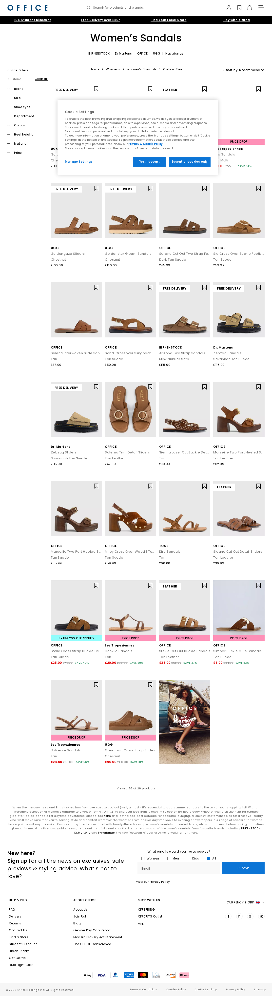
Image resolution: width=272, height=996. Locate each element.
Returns (15, 923)
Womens (113, 69)
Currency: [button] (246, 902)
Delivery (15, 916)
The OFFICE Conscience (92, 944)
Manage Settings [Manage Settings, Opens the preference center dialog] (79, 162)
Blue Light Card (21, 965)
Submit (243, 868)
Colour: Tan (172, 69)
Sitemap (260, 989)
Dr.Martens (82, 833)
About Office (84, 900)
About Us (80, 909)
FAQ (12, 909)
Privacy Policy (235, 989)
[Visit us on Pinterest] (239, 916)
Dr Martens (123, 53)
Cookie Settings (205, 989)
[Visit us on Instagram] (250, 916)
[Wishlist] (237, 7)
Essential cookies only (190, 162)
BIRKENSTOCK (99, 53)
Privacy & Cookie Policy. (145, 144)
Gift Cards (17, 958)
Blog (77, 923)
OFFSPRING (146, 909)
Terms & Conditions (144, 989)
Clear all (41, 79)
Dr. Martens (223, 347)
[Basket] (247, 7)
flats (107, 816)
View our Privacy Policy (153, 882)
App (141, 923)
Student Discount (23, 944)
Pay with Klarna (236, 20)
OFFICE (142, 53)
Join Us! (79, 916)
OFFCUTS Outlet (150, 916)
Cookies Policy (176, 989)
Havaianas (174, 53)
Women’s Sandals (142, 69)
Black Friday (19, 951)
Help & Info (18, 900)
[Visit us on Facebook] (228, 916)
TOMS (164, 546)
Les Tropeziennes (228, 149)
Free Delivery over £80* (100, 20)
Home (94, 69)
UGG (156, 53)
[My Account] (227, 7)
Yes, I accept (149, 162)
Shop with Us (149, 900)
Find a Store (18, 937)
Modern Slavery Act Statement (97, 937)
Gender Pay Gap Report (92, 930)
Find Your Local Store (169, 20)
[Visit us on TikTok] (261, 916)
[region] (138, 137)
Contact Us (18, 930)
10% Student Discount (32, 20)
